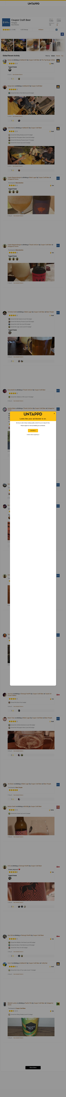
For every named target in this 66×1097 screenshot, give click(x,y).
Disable (33, 430)
